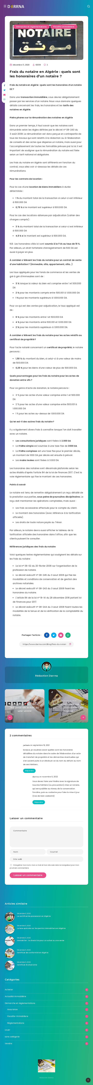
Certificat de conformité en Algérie (33, 953)
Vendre (8, 1043)
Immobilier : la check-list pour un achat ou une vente (41, 940)
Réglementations (15, 1023)
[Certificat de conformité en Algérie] (10, 953)
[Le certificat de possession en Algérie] (10, 917)
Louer (7, 1029)
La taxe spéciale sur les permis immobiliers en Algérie (42, 928)
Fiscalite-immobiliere (63, 27)
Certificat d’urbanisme (27, 965)
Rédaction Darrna (47, 675)
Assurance (12, 1009)
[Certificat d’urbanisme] (10, 965)
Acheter (9, 989)
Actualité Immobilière (15, 996)
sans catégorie (12, 1036)
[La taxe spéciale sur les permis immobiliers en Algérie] (10, 929)
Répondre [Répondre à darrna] (39, 802)
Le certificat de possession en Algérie (35, 916)
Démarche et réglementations (31, 27)
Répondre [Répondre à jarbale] (29, 770)
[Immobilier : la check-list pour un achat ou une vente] (10, 941)
